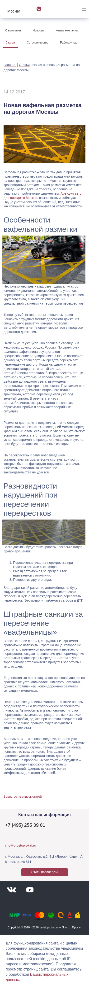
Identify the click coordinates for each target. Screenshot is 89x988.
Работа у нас (68, 42)
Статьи (10, 42)
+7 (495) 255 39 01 (25, 825)
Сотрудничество (37, 42)
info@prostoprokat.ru (20, 845)
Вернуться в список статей (23, 796)
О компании (13, 30)
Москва (13, 11)
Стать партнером (44, 872)
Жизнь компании (67, 30)
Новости (38, 30)
